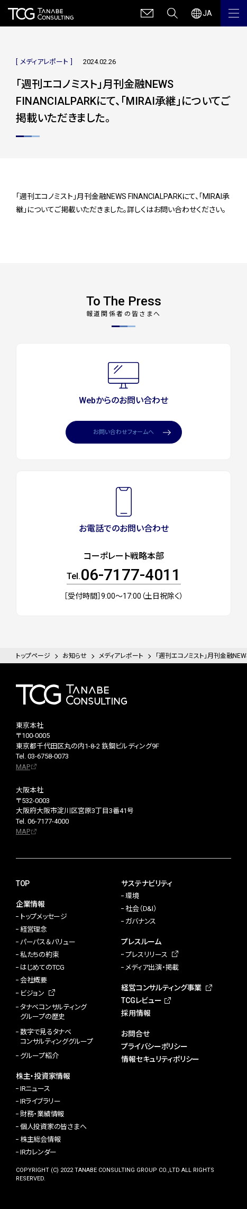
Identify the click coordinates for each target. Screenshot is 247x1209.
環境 (132, 896)
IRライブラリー (40, 1101)
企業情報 (30, 904)
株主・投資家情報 (43, 1076)
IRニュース (35, 1089)
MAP (23, 767)
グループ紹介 (39, 1056)
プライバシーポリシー (154, 1046)
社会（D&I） (141, 909)
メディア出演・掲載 (152, 967)
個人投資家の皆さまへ (53, 1127)
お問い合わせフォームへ (123, 432)
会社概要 (33, 980)
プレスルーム (141, 941)
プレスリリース (146, 955)
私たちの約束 (39, 955)
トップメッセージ (43, 917)
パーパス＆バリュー (48, 942)
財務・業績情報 (42, 1114)
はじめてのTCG (42, 967)
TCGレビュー (141, 1000)
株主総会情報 (40, 1139)
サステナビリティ (146, 883)
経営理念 (33, 929)
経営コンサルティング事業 (161, 988)
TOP (23, 883)
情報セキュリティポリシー (160, 1059)
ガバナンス (140, 921)
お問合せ (135, 1034)
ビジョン (32, 993)
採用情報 (135, 1013)
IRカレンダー (38, 1152)
